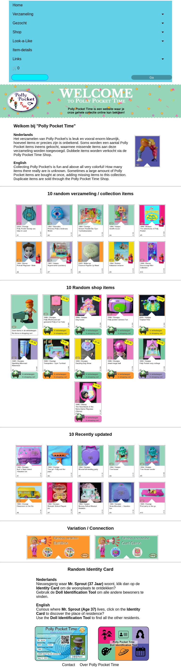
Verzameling (22, 14)
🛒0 (15, 68)
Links (16, 59)
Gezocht (19, 23)
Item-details (22, 50)
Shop (16, 32)
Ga (151, 77)
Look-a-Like (22, 41)
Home (17, 5)
